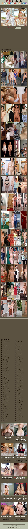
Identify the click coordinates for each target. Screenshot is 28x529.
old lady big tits (5, 361)
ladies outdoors (19, 373)
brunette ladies (5, 375)
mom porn (18, 367)
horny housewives (20, 349)
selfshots (18, 395)
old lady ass (4, 347)
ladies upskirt (19, 416)
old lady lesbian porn (20, 359)
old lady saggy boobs (21, 393)
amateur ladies (5, 341)
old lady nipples (19, 369)
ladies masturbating (20, 363)
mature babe (5, 351)
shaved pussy (19, 401)
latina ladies (18, 355)
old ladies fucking (6, 414)
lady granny (18, 341)
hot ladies (18, 347)
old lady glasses (5, 418)
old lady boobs (5, 371)
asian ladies (4, 345)
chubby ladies (5, 383)
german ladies (5, 416)
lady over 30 (18, 375)
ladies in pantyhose (20, 385)
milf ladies (18, 365)
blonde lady (4, 367)
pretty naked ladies (20, 387)
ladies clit (4, 387)
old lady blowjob (5, 369)
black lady (4, 365)
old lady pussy (19, 389)
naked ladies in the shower (21, 403)
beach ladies (5, 355)
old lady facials (5, 408)
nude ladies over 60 (20, 381)
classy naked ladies (6, 385)
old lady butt (4, 379)
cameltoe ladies (5, 381)
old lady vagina (19, 418)
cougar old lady (5, 391)
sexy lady (18, 399)
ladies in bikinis (5, 363)
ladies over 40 (19, 377)
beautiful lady (5, 357)
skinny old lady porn (20, 405)
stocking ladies (19, 410)
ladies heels (18, 345)
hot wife (17, 420)
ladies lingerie (19, 361)
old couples (4, 393)
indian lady (18, 351)
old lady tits (18, 414)
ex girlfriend (4, 406)
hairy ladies (18, 343)
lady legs (18, 357)
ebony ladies (5, 403)
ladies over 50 (19, 379)
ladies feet (4, 412)
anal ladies (4, 343)
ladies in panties (19, 383)
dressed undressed (6, 401)
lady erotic (4, 405)
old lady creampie (6, 395)
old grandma (4, 420)
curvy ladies (4, 399)
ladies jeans (18, 353)
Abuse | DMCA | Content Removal (10, 524)
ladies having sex (20, 397)
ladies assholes (5, 349)
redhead (17, 391)
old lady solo (18, 408)
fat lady (3, 410)
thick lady (18, 412)
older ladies (18, 371)
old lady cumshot (6, 397)
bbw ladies (4, 353)
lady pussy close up (6, 389)
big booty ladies (5, 359)
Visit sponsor (18, 27)
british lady (4, 373)
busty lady (4, 377)
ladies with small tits (20, 406)
